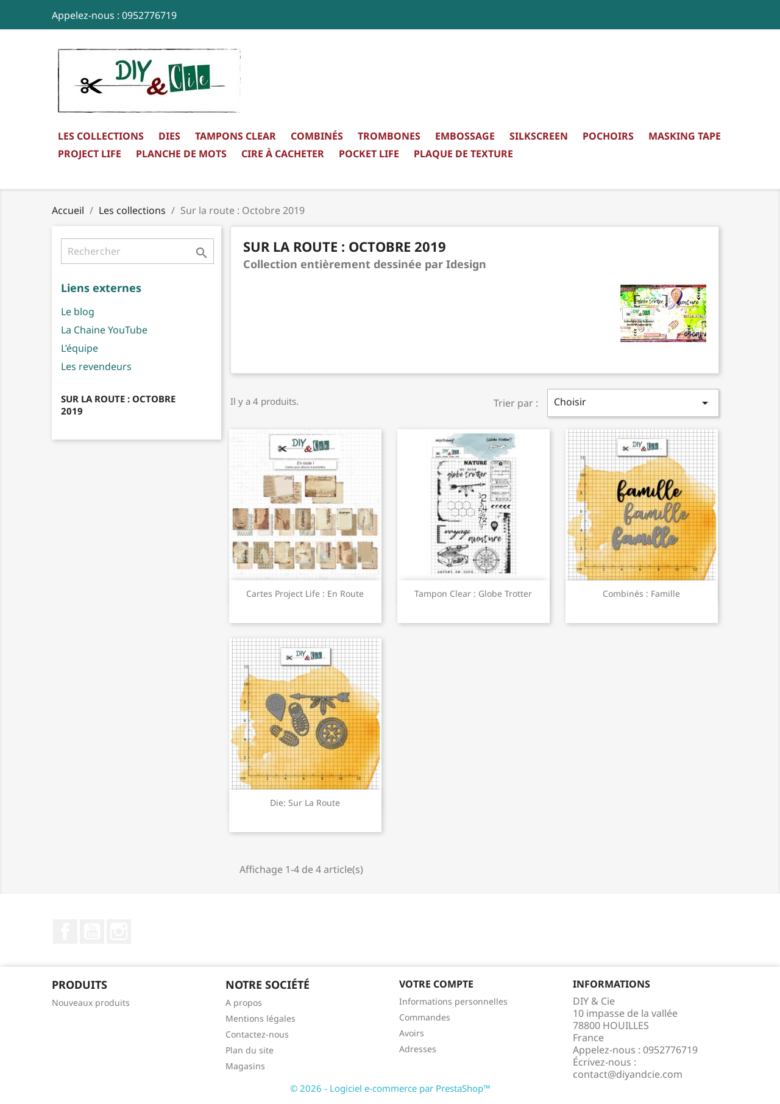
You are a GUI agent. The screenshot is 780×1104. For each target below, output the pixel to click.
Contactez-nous (257, 1034)
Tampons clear (235, 136)
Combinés (317, 136)
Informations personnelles (453, 1001)
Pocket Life (369, 153)
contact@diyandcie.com (627, 1074)
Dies (169, 136)
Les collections (101, 136)
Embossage (465, 136)
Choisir (633, 402)
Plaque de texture (463, 153)
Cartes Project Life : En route (305, 593)
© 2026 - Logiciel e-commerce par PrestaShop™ (390, 1088)
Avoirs (411, 1033)
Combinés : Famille (641, 593)
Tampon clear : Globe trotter (473, 593)
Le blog (77, 311)
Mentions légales (260, 1018)
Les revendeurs (96, 366)
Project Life (89, 153)
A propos (243, 1002)
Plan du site (249, 1050)
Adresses (417, 1049)
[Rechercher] (137, 251)
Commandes (424, 1017)
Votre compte (436, 984)
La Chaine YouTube (104, 330)
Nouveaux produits (91, 1002)
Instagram (119, 931)
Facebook (65, 931)
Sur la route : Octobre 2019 (118, 405)
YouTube (92, 931)
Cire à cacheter (282, 153)
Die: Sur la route (305, 802)
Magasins (245, 1066)
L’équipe (79, 348)
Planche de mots (181, 153)
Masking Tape (684, 136)
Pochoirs (608, 136)
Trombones (389, 136)
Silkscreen (538, 136)
